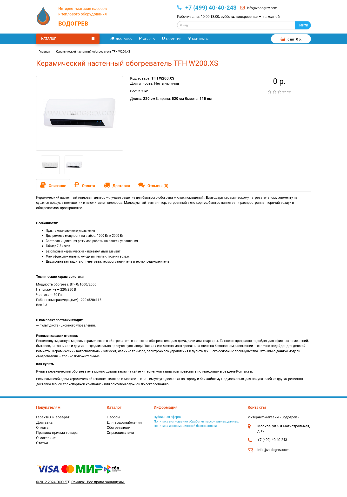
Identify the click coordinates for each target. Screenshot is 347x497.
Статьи (42, 443)
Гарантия (171, 38)
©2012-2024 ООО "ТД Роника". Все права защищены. (80, 482)
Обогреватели (118, 427)
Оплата (147, 38)
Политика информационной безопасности (185, 426)
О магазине (46, 438)
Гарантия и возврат (52, 417)
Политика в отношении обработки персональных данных (196, 421)
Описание (53, 185)
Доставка (121, 38)
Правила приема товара (57, 432)
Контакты (198, 38)
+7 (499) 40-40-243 (207, 7)
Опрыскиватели (120, 432)
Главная (44, 51)
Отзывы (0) (153, 185)
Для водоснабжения (124, 422)
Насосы (113, 417)
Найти (303, 25)
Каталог (67, 38)
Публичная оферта (167, 417)
